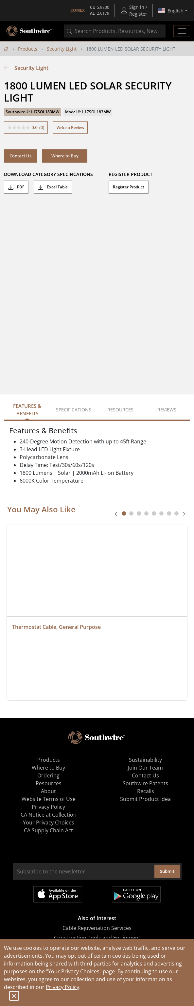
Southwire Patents (145, 783)
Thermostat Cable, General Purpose (56, 627)
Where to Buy (65, 156)
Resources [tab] (120, 410)
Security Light (62, 49)
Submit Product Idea (145, 799)
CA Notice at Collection (49, 814)
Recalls (145, 791)
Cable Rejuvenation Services (97, 928)
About (48, 791)
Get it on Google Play (136, 894)
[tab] (124, 513)
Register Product (128, 187)
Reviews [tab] (166, 410)
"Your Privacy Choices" (73, 971)
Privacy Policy (62, 987)
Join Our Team (145, 767)
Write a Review (70, 127)
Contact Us (20, 156)
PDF (16, 187)
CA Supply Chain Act (48, 830)
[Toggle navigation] (181, 31)
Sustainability (145, 759)
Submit (167, 871)
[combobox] (115, 31)
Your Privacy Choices (48, 822)
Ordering (48, 775)
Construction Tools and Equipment (97, 937)
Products (27, 49)
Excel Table (53, 187)
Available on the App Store (57, 894)
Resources (49, 783)
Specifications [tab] (73, 410)
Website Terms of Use (49, 799)
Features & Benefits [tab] (27, 410)
